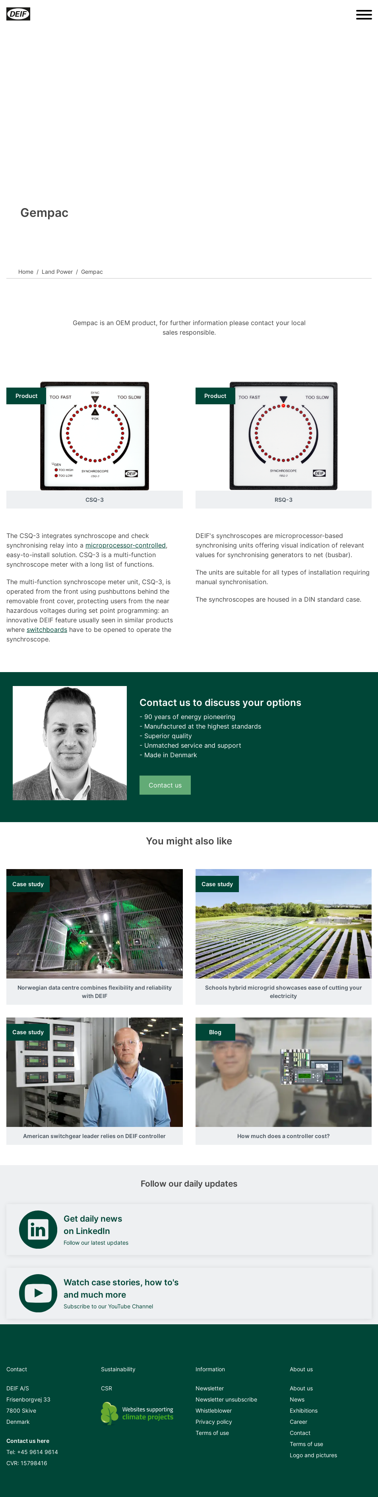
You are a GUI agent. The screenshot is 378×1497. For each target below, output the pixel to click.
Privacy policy (214, 1421)
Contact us (165, 785)
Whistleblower (214, 1410)
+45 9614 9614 (37, 1451)
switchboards (47, 629)
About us (301, 1388)
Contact (300, 1432)
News (297, 1399)
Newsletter (210, 1388)
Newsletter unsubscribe (226, 1399)
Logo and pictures (313, 1455)
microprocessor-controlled (125, 545)
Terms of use (212, 1432)
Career (298, 1421)
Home (25, 271)
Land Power (57, 271)
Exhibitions (304, 1410)
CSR (106, 1388)
